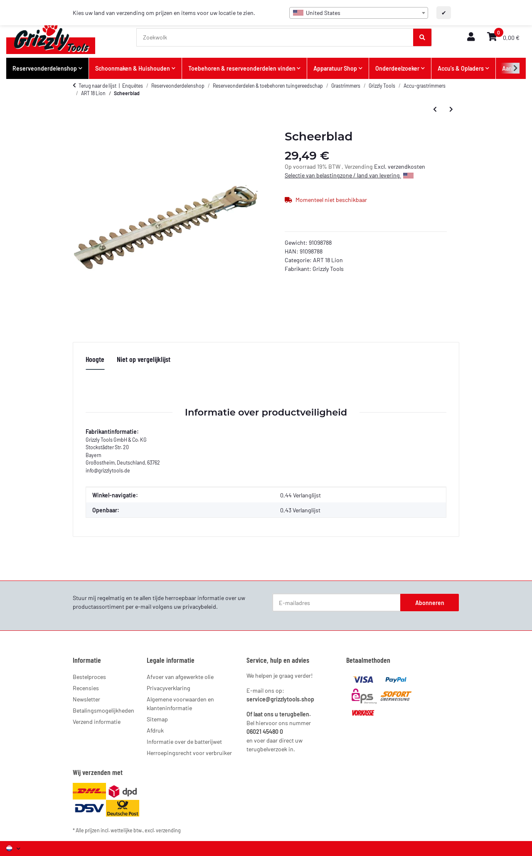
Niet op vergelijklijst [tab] (143, 359)
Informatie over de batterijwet (184, 741)
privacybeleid (199, 606)
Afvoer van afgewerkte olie (180, 676)
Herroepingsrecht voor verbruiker (189, 752)
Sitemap (157, 719)
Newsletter (86, 699)
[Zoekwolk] (275, 37)
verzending (168, 830)
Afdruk (155, 730)
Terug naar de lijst (97, 86)
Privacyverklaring (168, 687)
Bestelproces (89, 676)
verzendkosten (406, 166)
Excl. (381, 166)
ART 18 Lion (328, 259)
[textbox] (359, 12)
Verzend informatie (97, 721)
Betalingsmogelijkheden (103, 710)
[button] (471, 37)
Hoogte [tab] (95, 359)
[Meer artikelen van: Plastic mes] (451, 109)
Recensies (86, 687)
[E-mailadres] (337, 602)
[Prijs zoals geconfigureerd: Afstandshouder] (435, 109)
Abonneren (429, 602)
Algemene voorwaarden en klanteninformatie (180, 703)
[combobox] (358, 13)
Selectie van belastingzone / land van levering (349, 175)
